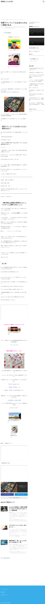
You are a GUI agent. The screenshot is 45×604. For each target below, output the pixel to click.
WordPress (9, 602)
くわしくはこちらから (14, 344)
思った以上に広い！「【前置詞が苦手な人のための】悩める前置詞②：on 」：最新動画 (36, 104)
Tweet (5, 32)
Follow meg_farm (16, 497)
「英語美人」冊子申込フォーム (14, 387)
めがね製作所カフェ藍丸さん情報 (14, 400)
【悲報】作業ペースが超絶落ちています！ (36, 72)
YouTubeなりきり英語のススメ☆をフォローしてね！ (14, 324)
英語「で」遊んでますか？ (33, 87)
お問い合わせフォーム (4, 594)
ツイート (30, 111)
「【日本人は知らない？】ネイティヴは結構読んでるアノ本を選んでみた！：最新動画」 (36, 99)
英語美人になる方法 (7, 1)
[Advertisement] (22, 11)
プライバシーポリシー (4, 589)
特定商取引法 (3, 592)
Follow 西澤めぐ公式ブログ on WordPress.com (10, 92)
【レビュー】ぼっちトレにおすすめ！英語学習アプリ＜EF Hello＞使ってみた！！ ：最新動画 (36, 76)
